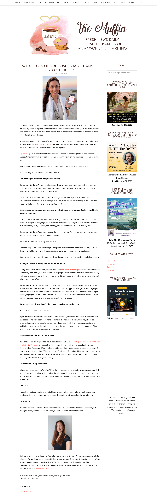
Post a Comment (26, 491)
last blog (26, 154)
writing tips (33, 479)
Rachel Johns (59, 476)
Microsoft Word (46, 476)
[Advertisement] (122, 358)
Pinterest (110, 270)
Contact (87, 3)
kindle (35, 476)
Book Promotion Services (106, 3)
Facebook (111, 261)
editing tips (27, 476)
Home (17, 3)
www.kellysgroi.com (44, 468)
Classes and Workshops (48, 3)
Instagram (111, 264)
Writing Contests (71, 3)
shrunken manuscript (70, 269)
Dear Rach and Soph (42, 144)
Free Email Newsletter (131, 3)
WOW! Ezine (29, 3)
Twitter (110, 267)
